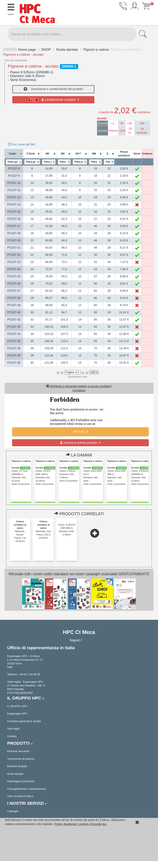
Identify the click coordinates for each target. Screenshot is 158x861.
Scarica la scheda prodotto (80, 442)
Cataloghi (12, 811)
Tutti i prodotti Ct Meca (20, 796)
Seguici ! (76, 640)
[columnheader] (14, 153)
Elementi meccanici (18, 751)
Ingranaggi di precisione (21, 781)
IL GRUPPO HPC (17, 706)
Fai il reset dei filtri (21, 144)
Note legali (13, 728)
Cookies (12, 736)
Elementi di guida (17, 766)
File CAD (80, 431)
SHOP (46, 50)
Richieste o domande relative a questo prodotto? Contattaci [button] (79, 388)
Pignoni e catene (96, 50)
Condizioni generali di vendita (24, 721)
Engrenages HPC (17, 713)
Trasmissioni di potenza (20, 758)
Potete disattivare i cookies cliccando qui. (80, 824)
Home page (27, 50)
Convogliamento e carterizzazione (26, 788)
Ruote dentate (67, 50)
